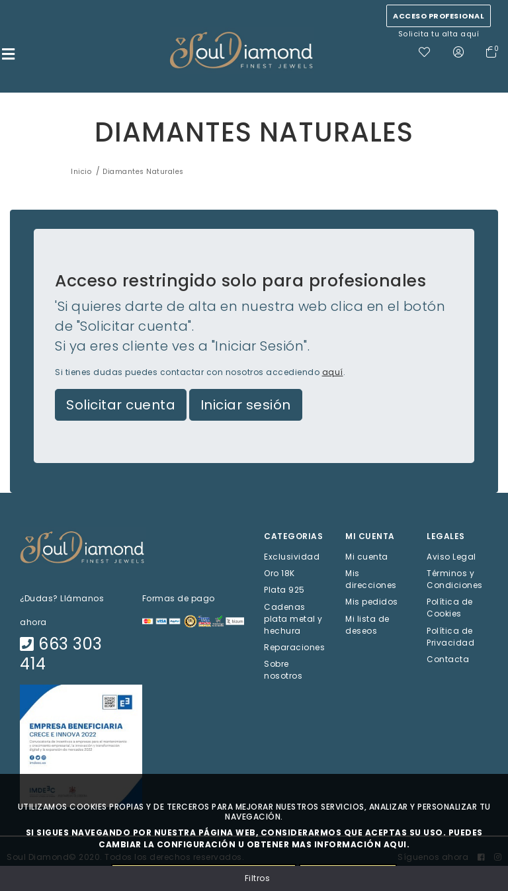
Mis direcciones (371, 580)
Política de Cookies (450, 608)
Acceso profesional (438, 16)
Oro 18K (279, 574)
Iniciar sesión (245, 406)
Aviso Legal (451, 558)
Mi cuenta (366, 558)
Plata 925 (284, 591)
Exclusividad (291, 558)
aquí (332, 373)
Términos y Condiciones (455, 580)
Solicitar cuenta (120, 406)
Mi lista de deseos (367, 625)
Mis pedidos (371, 603)
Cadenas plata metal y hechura (293, 619)
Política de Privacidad (450, 637)
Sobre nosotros (283, 671)
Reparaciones (294, 648)
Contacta (448, 659)
